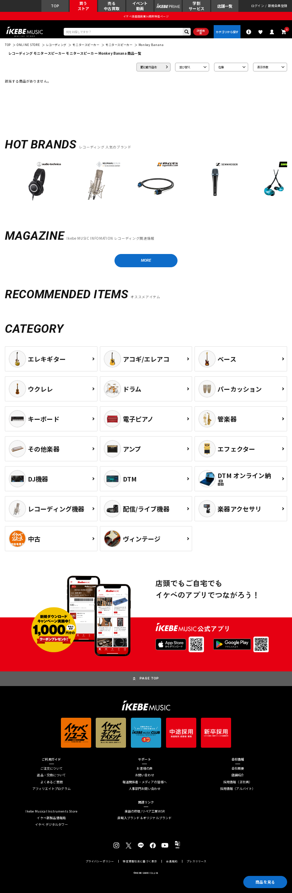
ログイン (257, 5)
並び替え (184, 67)
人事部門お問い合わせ (145, 789)
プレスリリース (196, 861)
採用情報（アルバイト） (237, 789)
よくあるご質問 (51, 782)
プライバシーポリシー (100, 861)
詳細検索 (201, 32)
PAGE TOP (149, 678)
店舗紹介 (237, 775)
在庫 (221, 67)
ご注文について (51, 768)
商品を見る (265, 882)
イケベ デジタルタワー (51, 824)
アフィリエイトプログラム (51, 789)
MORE (146, 260)
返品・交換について (51, 775)
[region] (146, 183)
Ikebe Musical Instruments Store (51, 811)
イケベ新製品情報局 (51, 818)
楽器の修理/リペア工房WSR (145, 811)
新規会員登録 (277, 5)
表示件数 (262, 67)
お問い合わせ (144, 775)
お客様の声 (144, 768)
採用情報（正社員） (237, 782)
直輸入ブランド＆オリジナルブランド (144, 818)
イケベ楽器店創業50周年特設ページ (145, 16)
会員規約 (171, 861)
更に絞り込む (148, 67)
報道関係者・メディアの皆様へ (145, 782)
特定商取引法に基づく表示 (140, 861)
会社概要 (237, 768)
